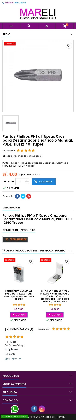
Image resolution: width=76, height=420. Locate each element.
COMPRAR (43, 181)
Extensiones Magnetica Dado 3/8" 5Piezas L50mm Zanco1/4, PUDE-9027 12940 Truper (19, 295)
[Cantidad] (20, 181)
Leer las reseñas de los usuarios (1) (22, 155)
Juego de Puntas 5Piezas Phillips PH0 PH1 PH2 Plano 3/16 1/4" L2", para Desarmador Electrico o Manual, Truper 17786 (54, 296)
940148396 (20, 2)
